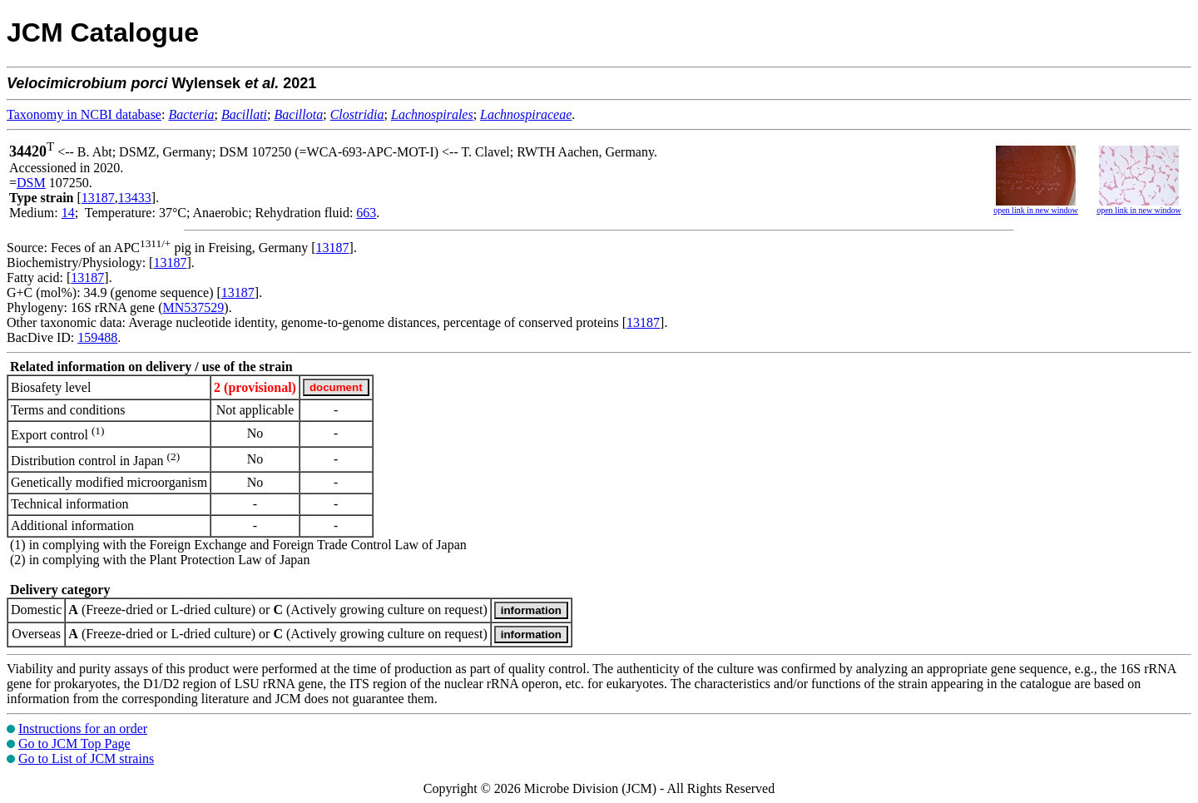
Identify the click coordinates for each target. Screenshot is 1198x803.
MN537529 (194, 307)
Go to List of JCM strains (86, 758)
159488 (97, 337)
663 (366, 213)
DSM (31, 183)
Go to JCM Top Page (74, 743)
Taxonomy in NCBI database (84, 114)
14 (68, 213)
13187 (98, 198)
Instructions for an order (82, 728)
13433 (134, 198)
